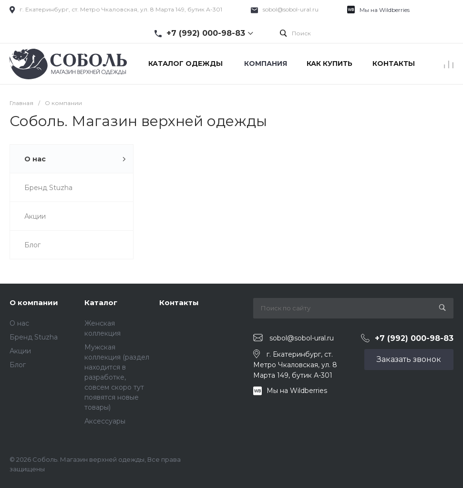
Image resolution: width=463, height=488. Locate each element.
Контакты (179, 302)
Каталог (100, 302)
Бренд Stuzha (34, 337)
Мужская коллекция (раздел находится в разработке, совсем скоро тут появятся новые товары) (116, 377)
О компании (34, 302)
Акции (20, 351)
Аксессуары (104, 421)
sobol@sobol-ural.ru (291, 9)
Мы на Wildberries (385, 9)
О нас (19, 323)
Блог (18, 365)
